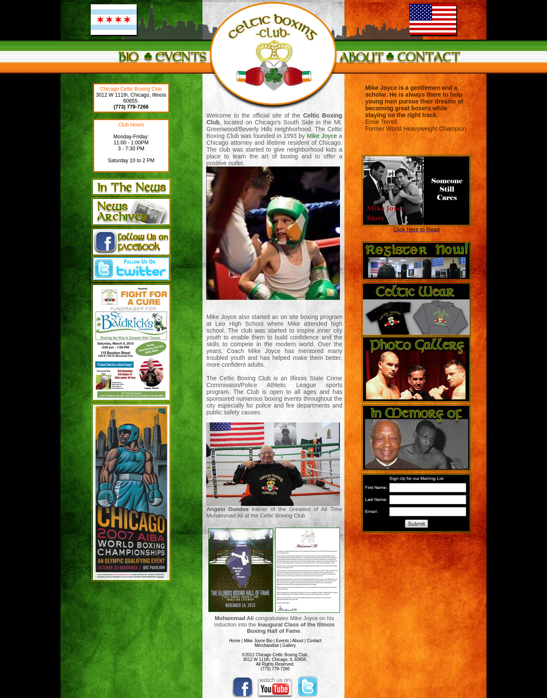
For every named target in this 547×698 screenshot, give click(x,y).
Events (282, 640)
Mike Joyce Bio (258, 640)
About (297, 640)
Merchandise (266, 645)
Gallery (289, 645)
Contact (314, 640)
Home (234, 640)
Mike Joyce (322, 135)
